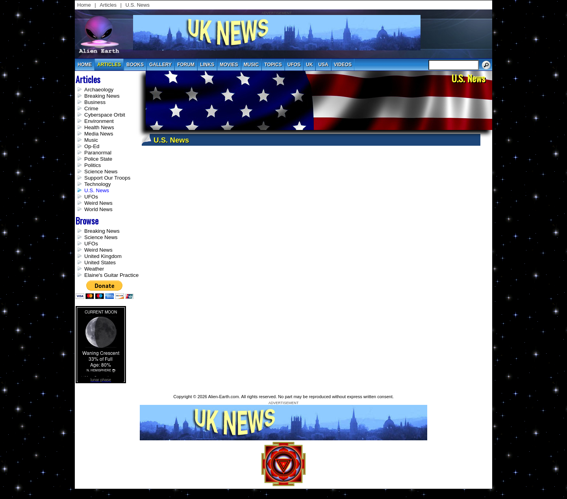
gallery (160, 64)
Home (84, 5)
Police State (98, 159)
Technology (97, 184)
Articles (108, 5)
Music (91, 140)
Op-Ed (92, 146)
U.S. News (138, 5)
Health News (99, 127)
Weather (94, 269)
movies (229, 64)
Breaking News (102, 96)
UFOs (293, 64)
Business (95, 102)
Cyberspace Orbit (104, 115)
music (251, 64)
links (207, 64)
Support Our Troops (107, 178)
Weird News (98, 203)
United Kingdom (103, 256)
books (135, 64)
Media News (98, 134)
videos (343, 64)
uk (309, 64)
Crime (91, 108)
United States (100, 262)
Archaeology (98, 90)
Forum (186, 64)
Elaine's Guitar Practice (111, 275)
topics (273, 64)
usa (323, 64)
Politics (92, 165)
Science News (100, 171)
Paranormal (97, 153)
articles (109, 64)
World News (98, 209)
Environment (99, 121)
